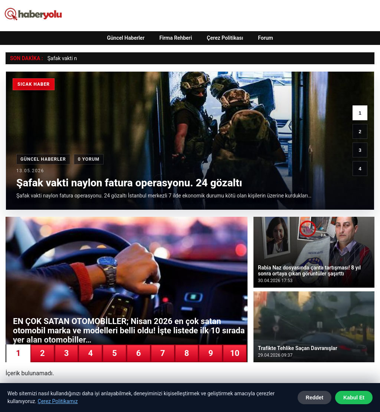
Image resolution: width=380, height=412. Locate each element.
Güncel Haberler (125, 38)
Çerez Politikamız (58, 401)
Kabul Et (353, 397)
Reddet (314, 397)
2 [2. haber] (359, 131)
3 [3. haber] (359, 150)
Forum (265, 38)
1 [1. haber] (359, 113)
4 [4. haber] (359, 168)
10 (234, 353)
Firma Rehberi (175, 38)
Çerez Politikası (225, 38)
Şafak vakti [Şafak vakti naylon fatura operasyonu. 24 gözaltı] (60, 58)
